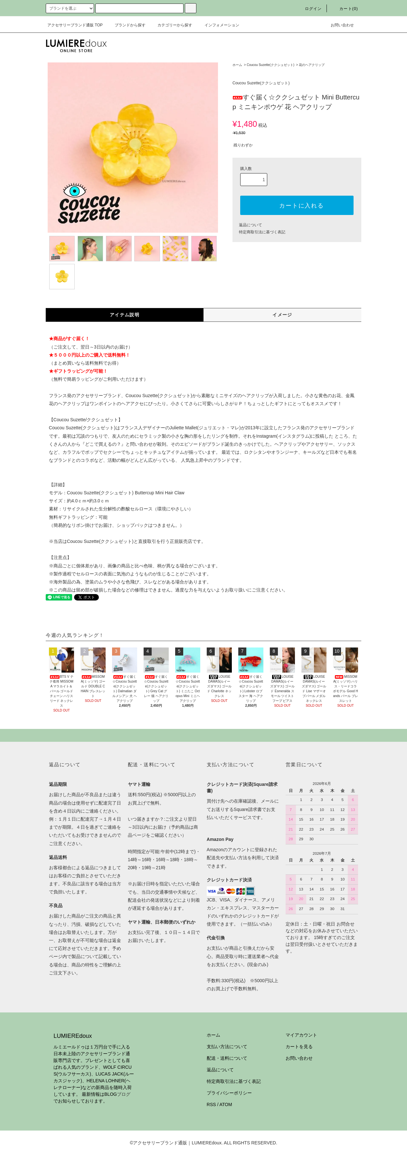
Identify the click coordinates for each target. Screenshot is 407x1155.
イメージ (282, 314)
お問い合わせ (338, 25)
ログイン (309, 8)
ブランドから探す (126, 25)
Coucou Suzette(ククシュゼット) (270, 65)
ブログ (123, 1094)
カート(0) (345, 8)
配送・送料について (227, 1058)
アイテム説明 (124, 314)
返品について (250, 225)
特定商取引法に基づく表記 (262, 232)
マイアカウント (301, 1035)
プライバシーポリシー (229, 1092)
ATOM (226, 1104)
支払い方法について (227, 1046)
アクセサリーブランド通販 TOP (75, 25)
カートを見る (299, 1046)
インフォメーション (218, 25)
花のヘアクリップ (312, 65)
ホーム (237, 65)
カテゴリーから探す (171, 25)
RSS (211, 1104)
